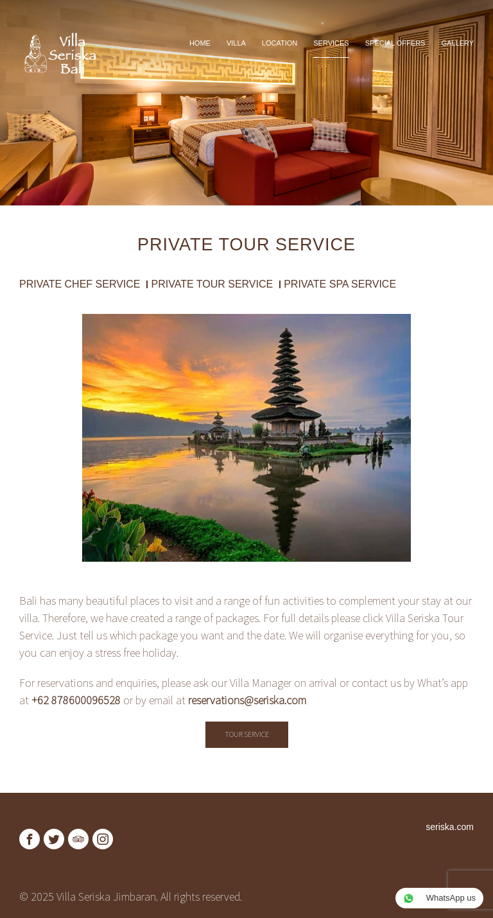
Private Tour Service (212, 284)
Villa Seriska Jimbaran (106, 896)
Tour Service (247, 734)
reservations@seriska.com (247, 700)
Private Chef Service (79, 284)
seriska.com (450, 827)
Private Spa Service (340, 284)
